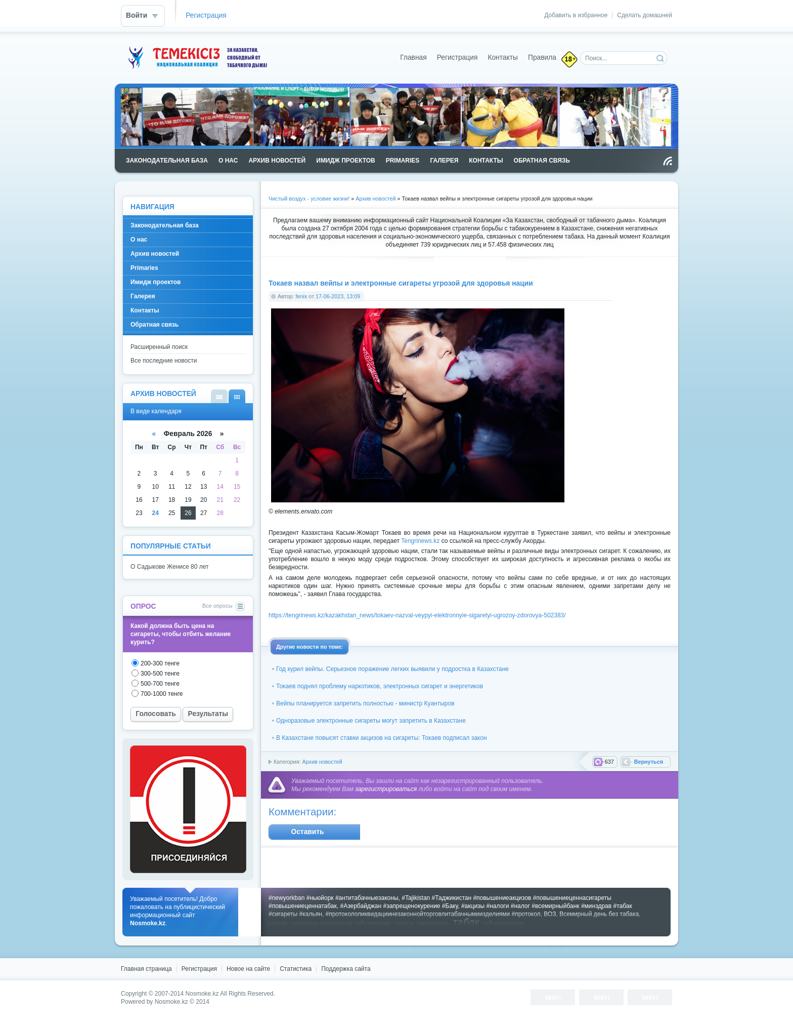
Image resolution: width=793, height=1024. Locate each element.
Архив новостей (322, 762)
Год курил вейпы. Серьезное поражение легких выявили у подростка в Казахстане (392, 669)
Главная (413, 57)
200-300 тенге (160, 663)
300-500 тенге (160, 673)
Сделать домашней (644, 15)
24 (155, 513)
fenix (301, 296)
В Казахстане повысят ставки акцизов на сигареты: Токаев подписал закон (381, 737)
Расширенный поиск (159, 346)
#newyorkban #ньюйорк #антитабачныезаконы (334, 897)
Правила (542, 57)
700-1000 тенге (162, 693)
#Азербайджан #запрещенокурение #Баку (399, 906)
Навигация (152, 207)
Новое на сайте (248, 968)
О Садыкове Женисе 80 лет (169, 566)
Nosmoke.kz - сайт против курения (196, 57)
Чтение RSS (667, 161)
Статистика (296, 968)
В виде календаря (237, 396)
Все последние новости (163, 360)
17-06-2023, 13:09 (338, 296)
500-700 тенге (160, 683)
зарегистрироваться (386, 789)
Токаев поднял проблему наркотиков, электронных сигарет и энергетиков (379, 686)
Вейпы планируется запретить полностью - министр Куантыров (365, 703)
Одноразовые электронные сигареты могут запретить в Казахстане (371, 720)
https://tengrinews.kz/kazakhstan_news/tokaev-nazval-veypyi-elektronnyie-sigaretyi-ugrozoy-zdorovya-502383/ (417, 615)
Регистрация (206, 15)
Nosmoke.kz (202, 993)
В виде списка (219, 396)
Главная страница (146, 968)
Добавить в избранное (575, 15)
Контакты (503, 57)
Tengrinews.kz (420, 540)
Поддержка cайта (345, 968)
